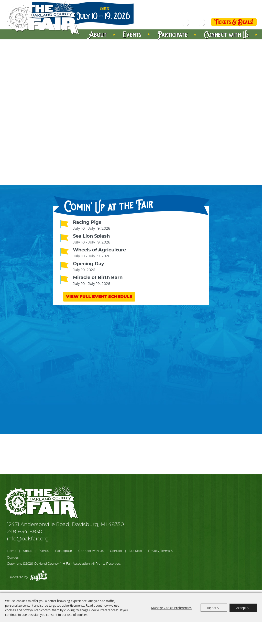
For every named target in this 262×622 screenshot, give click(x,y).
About (98, 34)
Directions (244, 4)
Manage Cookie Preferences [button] (171, 608)
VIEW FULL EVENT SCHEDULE (99, 297)
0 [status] (255, 11)
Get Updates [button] (201, 22)
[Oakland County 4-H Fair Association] (42, 18)
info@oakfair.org (28, 538)
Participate (173, 34)
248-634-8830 (24, 531)
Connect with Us (226, 34)
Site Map (135, 550)
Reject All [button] (213, 608)
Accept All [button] (243, 608)
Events (132, 34)
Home (11, 550)
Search (185, 22)
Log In (221, 11)
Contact (116, 550)
